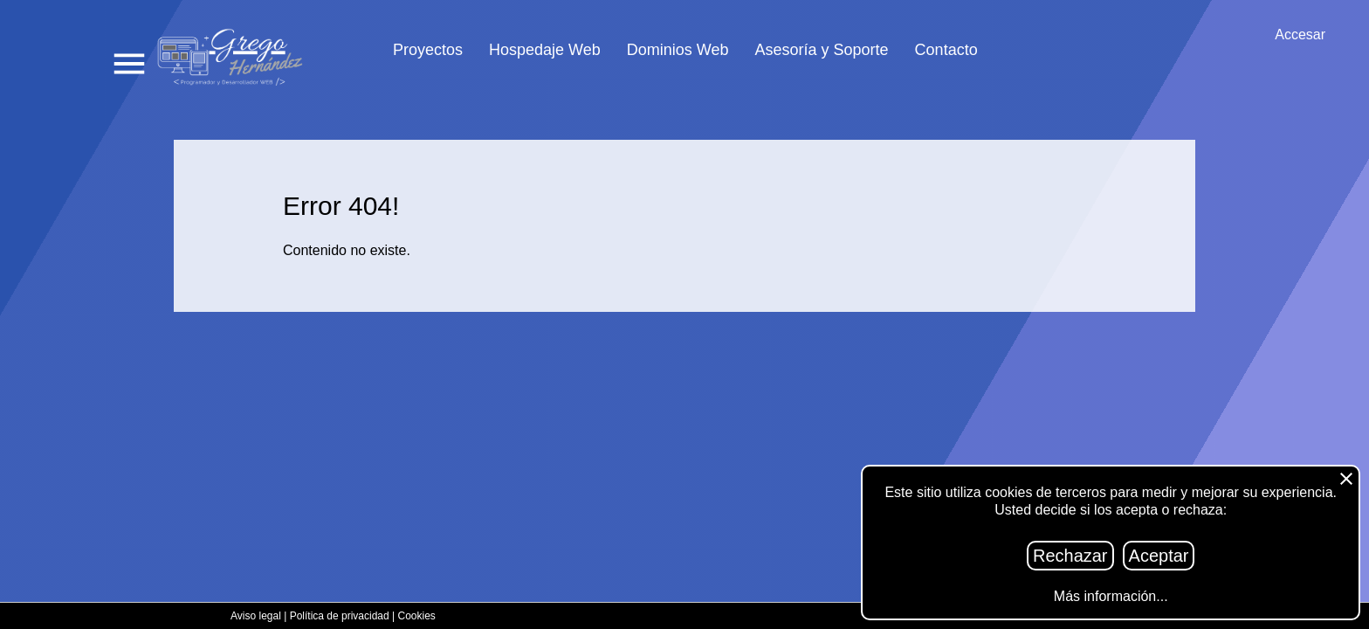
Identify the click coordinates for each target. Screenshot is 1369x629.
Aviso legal (255, 616)
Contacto (946, 50)
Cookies (417, 616)
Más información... (1111, 596)
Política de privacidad (339, 616)
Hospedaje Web (545, 50)
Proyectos (428, 50)
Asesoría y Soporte (822, 50)
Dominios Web (678, 50)
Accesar (1300, 34)
